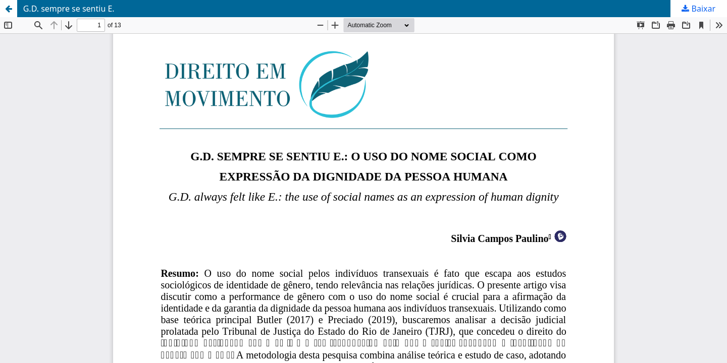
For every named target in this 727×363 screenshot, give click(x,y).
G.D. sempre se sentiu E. (69, 8)
